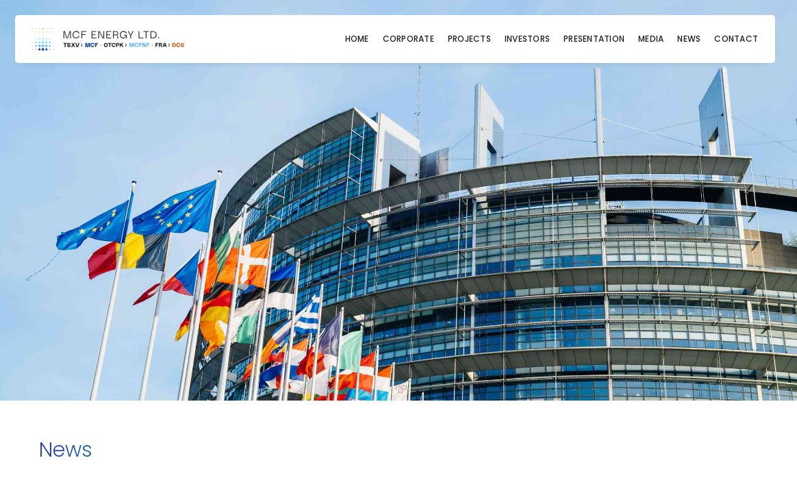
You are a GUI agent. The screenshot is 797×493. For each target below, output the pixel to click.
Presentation (594, 39)
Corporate (408, 39)
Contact (736, 39)
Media (650, 39)
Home (357, 39)
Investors (527, 39)
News (688, 39)
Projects (469, 39)
